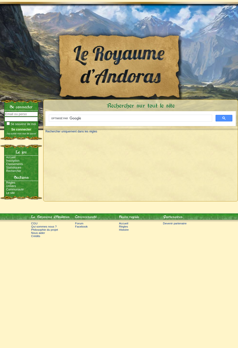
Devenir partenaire (175, 223)
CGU (34, 223)
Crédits (35, 236)
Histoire (124, 229)
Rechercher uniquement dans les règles (71, 131)
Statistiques (13, 167)
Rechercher (13, 171)
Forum (79, 223)
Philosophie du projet (44, 229)
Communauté (15, 189)
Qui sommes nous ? (44, 226)
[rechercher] (130, 118)
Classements (14, 164)
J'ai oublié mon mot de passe (21, 133)
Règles (10, 182)
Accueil (11, 157)
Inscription (13, 160)
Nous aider (38, 232)
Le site (10, 193)
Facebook (81, 226)
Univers (11, 186)
